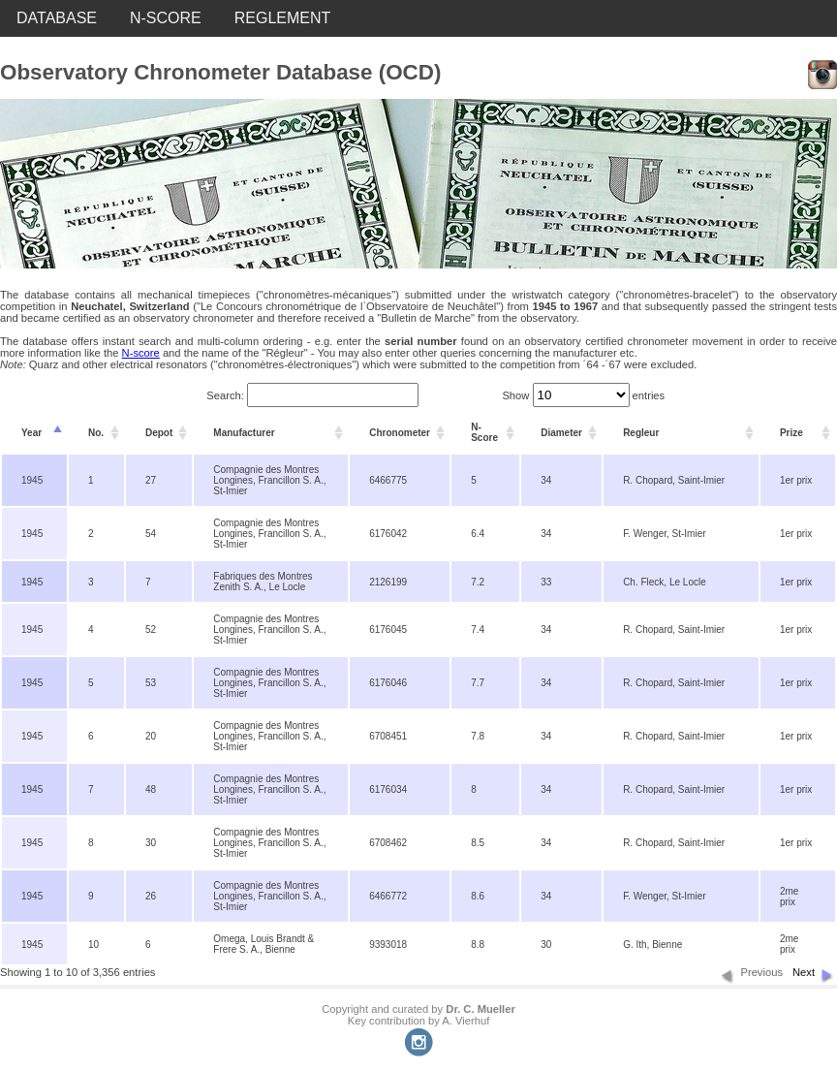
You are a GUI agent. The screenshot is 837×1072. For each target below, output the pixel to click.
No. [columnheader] (96, 432)
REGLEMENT (282, 18)
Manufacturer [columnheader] (243, 432)
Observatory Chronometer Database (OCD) (220, 72)
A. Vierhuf (465, 1020)
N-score (141, 353)
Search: (312, 395)
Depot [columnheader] (158, 432)
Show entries (583, 395)
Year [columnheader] (31, 432)
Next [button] (803, 972)
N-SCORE (166, 18)
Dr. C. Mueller (480, 1009)
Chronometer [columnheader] (399, 432)
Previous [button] (761, 972)
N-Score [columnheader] (484, 432)
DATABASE (56, 18)
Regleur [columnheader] (641, 432)
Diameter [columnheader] (561, 432)
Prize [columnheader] (791, 432)
